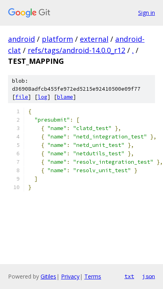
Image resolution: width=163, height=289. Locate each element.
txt (129, 276)
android (21, 39)
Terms (92, 276)
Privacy (70, 276)
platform (57, 39)
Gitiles (48, 276)
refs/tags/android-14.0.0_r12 (76, 50)
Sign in (146, 12)
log (42, 97)
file (21, 97)
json (148, 276)
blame (65, 97)
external (94, 39)
